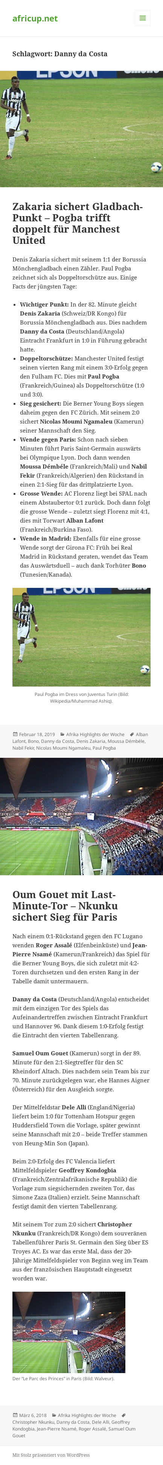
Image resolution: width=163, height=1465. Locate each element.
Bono (33, 741)
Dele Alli (100, 1422)
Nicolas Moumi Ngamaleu (63, 748)
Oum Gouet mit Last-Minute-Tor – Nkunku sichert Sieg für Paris (65, 906)
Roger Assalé (92, 1429)
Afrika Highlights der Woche (95, 734)
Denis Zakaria (90, 741)
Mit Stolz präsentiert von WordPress (51, 1455)
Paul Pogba (104, 748)
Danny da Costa (57, 741)
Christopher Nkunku (33, 1422)
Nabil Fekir (23, 748)
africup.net (35, 18)
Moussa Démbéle (126, 741)
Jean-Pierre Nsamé (56, 1429)
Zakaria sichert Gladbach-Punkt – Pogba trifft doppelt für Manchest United (77, 223)
